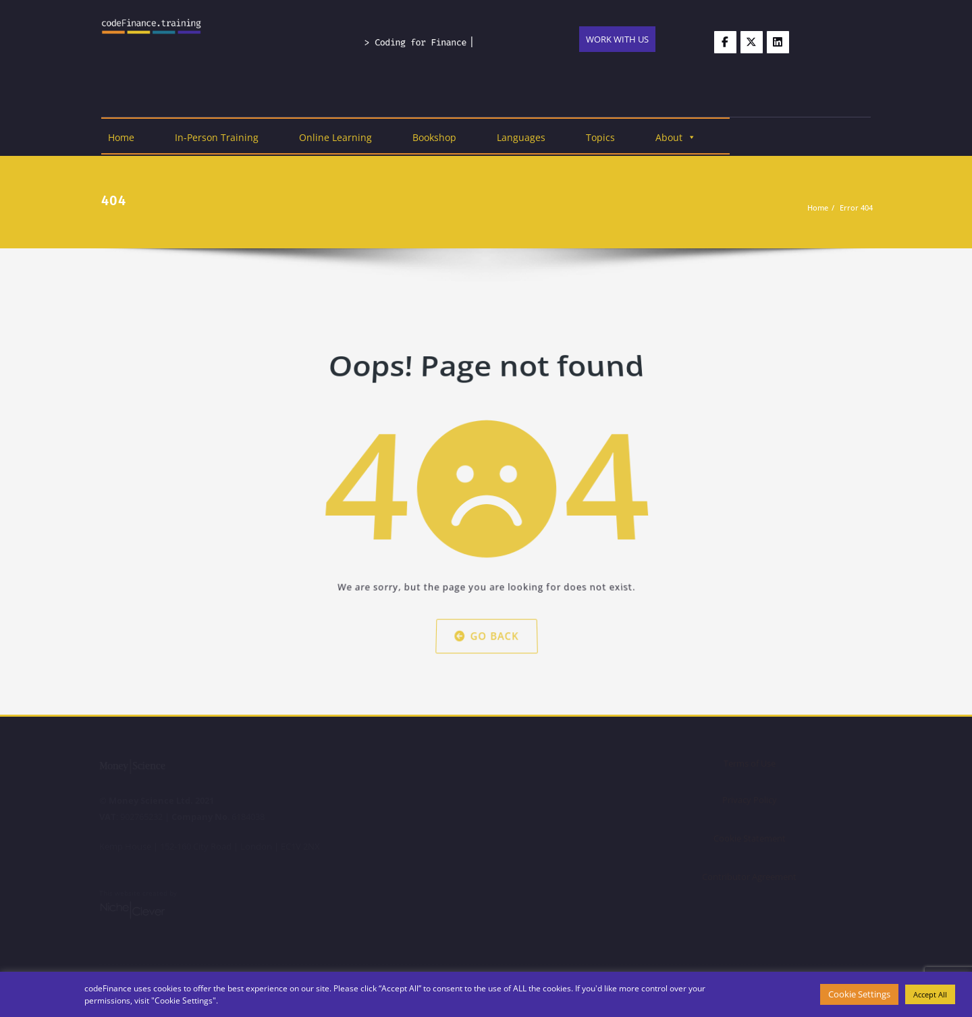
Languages (521, 137)
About (675, 137)
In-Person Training (217, 137)
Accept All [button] (930, 994)
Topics (600, 137)
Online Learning (335, 137)
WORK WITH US (617, 39)
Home (121, 137)
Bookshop (434, 137)
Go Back (486, 619)
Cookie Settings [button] (859, 994)
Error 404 (856, 207)
